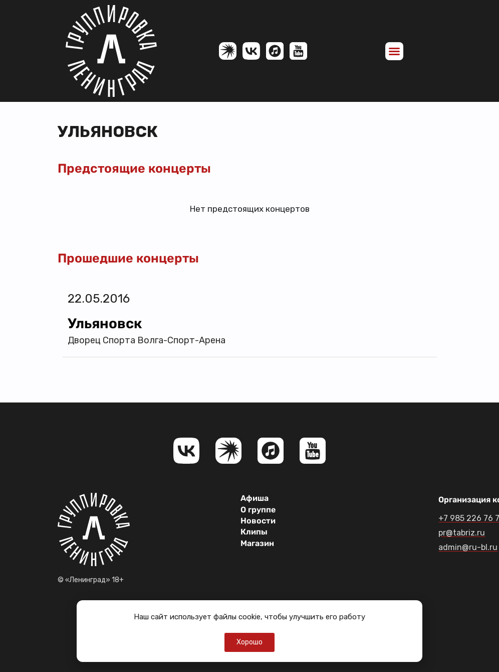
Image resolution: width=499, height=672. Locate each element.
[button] (394, 51)
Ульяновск (105, 323)
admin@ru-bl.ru (467, 547)
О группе (258, 509)
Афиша (254, 498)
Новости (258, 520)
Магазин (257, 543)
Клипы (254, 531)
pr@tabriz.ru (461, 532)
